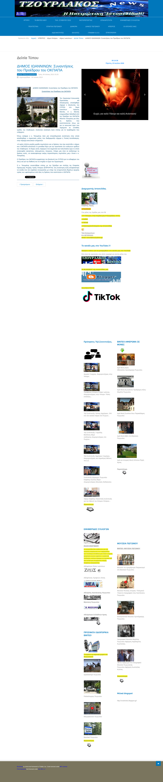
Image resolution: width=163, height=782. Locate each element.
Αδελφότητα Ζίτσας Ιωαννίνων (94, 566)
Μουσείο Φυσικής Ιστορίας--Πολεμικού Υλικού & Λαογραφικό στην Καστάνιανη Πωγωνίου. (131, 593)
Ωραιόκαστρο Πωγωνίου (92, 675)
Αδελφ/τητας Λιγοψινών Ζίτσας (94, 578)
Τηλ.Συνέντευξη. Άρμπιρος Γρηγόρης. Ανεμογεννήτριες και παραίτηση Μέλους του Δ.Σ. (98, 458)
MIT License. (63, 766)
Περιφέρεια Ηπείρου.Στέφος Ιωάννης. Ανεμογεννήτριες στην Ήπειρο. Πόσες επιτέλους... (97, 394)
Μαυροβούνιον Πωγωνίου (93, 717)
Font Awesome (21, 769)
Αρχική (33, 38)
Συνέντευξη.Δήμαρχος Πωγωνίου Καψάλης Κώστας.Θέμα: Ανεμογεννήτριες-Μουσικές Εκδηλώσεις (97, 480)
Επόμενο (39, 184)
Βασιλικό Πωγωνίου (91, 737)
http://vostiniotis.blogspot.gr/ (127, 701)
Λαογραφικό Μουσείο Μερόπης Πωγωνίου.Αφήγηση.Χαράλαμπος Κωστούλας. (129, 641)
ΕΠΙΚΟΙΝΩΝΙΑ (111, 32)
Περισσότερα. (122, 469)
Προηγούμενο (24, 184)
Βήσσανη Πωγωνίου (91, 602)
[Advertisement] (58, 46)
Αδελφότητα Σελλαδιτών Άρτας (95, 615)
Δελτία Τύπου (78, 38)
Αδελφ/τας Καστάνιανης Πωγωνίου (97, 593)
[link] (101, 216)
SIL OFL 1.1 (41, 769)
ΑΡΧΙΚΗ (26, 20)
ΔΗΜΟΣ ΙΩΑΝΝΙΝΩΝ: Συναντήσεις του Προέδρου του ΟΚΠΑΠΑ (45, 68)
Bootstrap (20, 766)
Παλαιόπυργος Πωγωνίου (93, 696)
